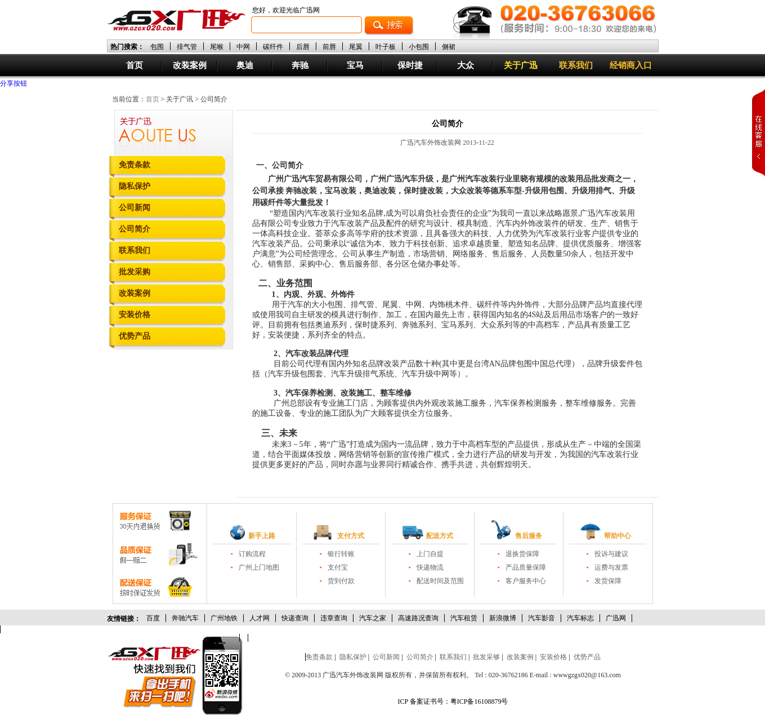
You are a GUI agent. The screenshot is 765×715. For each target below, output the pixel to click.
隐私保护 (134, 186)
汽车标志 (580, 618)
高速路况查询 (418, 618)
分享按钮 (13, 83)
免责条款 (134, 165)
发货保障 (607, 581)
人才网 (259, 618)
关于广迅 (521, 65)
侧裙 (448, 46)
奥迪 (244, 65)
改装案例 (190, 65)
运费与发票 (611, 567)
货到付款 (341, 581)
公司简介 (134, 229)
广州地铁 (224, 618)
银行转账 (341, 554)
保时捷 (410, 65)
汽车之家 (372, 618)
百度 (153, 618)
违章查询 (333, 618)
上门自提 (430, 554)
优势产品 (134, 336)
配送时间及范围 (440, 581)
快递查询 (294, 618)
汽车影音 (541, 618)
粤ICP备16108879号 (479, 701)
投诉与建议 (611, 554)
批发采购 (134, 272)
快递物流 (430, 567)
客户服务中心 (525, 581)
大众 (465, 65)
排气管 (187, 46)
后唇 (303, 46)
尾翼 (356, 46)
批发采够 (486, 657)
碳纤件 (273, 46)
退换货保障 (522, 554)
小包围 (419, 46)
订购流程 (252, 554)
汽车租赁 (463, 618)
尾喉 (216, 46)
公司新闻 (134, 207)
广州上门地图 (259, 567)
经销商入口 (631, 65)
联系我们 (576, 65)
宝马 (355, 65)
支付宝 (338, 567)
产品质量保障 (525, 567)
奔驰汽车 (185, 618)
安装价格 (134, 314)
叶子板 (385, 46)
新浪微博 (502, 618)
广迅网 (616, 618)
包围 (157, 46)
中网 (243, 46)
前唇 (329, 46)
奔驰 (300, 65)
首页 (134, 65)
